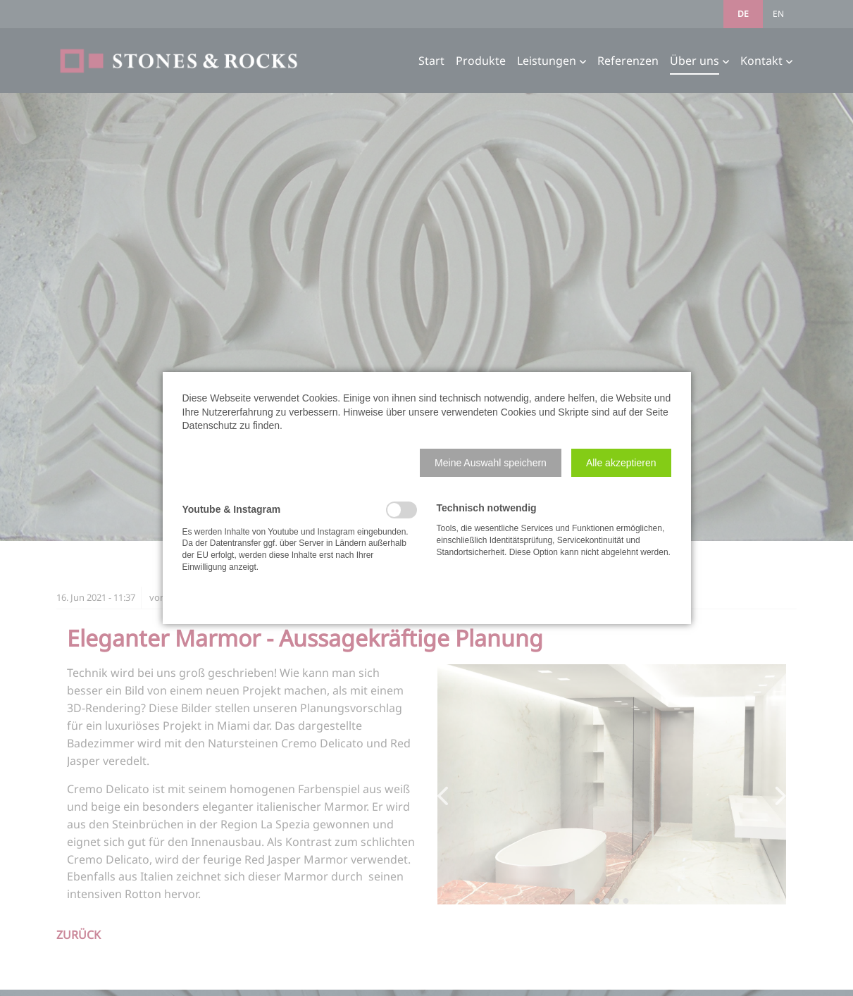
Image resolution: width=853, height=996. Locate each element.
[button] (490, 463)
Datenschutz (209, 425)
